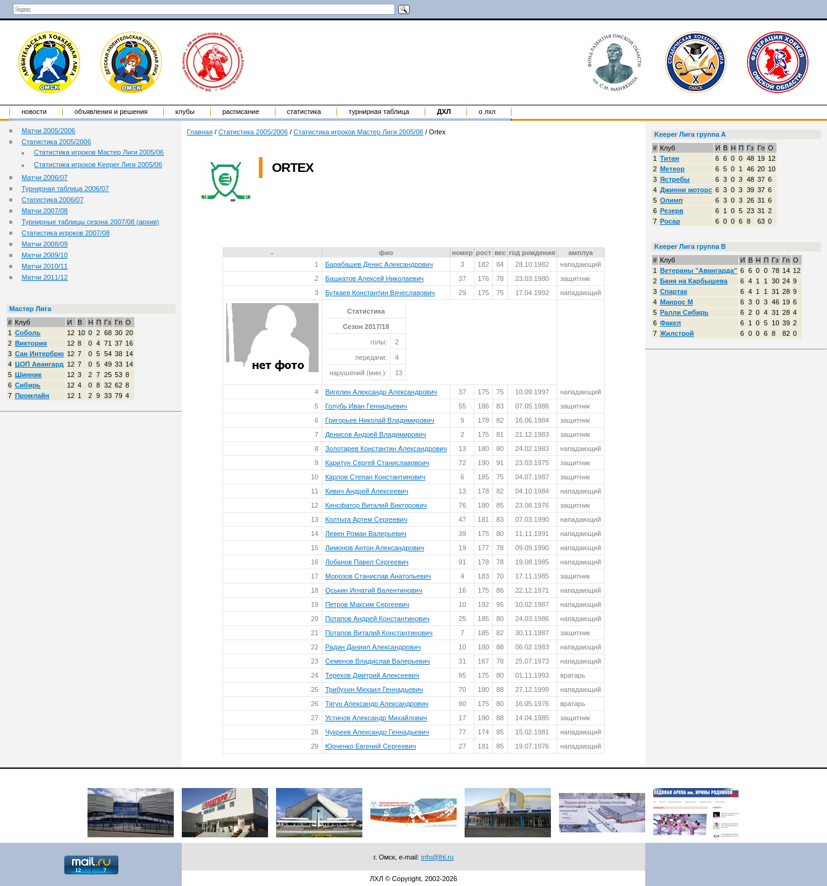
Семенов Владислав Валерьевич (377, 661)
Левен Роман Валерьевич (366, 533)
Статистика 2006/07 (53, 199)
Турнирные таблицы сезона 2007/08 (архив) (90, 222)
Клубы (185, 111)
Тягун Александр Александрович (377, 703)
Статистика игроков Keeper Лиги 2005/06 (98, 164)
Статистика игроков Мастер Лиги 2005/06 (99, 152)
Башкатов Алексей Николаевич (374, 278)
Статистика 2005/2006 (56, 141)
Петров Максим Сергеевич (367, 604)
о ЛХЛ (487, 111)
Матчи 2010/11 (45, 266)
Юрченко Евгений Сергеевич (370, 746)
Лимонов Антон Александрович (375, 547)
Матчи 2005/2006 (48, 130)
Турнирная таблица (379, 111)
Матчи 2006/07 (45, 177)
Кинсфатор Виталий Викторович (376, 505)
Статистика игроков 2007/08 (66, 233)
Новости (34, 111)
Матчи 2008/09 (45, 244)
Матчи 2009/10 (45, 255)
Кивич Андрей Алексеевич (367, 491)
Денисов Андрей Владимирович (375, 434)
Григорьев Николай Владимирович (379, 420)
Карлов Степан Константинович (375, 477)
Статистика (304, 111)
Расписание (240, 111)
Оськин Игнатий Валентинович (373, 590)
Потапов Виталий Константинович (379, 632)
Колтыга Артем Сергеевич (366, 519)
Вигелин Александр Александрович (381, 392)
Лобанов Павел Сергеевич (367, 562)
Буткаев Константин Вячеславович (380, 292)
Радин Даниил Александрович (373, 647)
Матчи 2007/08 (45, 210)
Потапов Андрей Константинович (377, 618)
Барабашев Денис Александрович (379, 264)
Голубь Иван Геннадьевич (366, 406)
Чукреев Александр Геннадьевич (377, 732)
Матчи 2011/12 (45, 277)
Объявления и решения (111, 111)
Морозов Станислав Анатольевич (378, 576)
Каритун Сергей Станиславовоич (377, 462)
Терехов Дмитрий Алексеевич (372, 675)
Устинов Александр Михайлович (376, 717)
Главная (200, 132)
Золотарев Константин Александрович (386, 448)
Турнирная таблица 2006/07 (65, 188)
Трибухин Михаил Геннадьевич (374, 689)
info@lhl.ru (437, 857)
